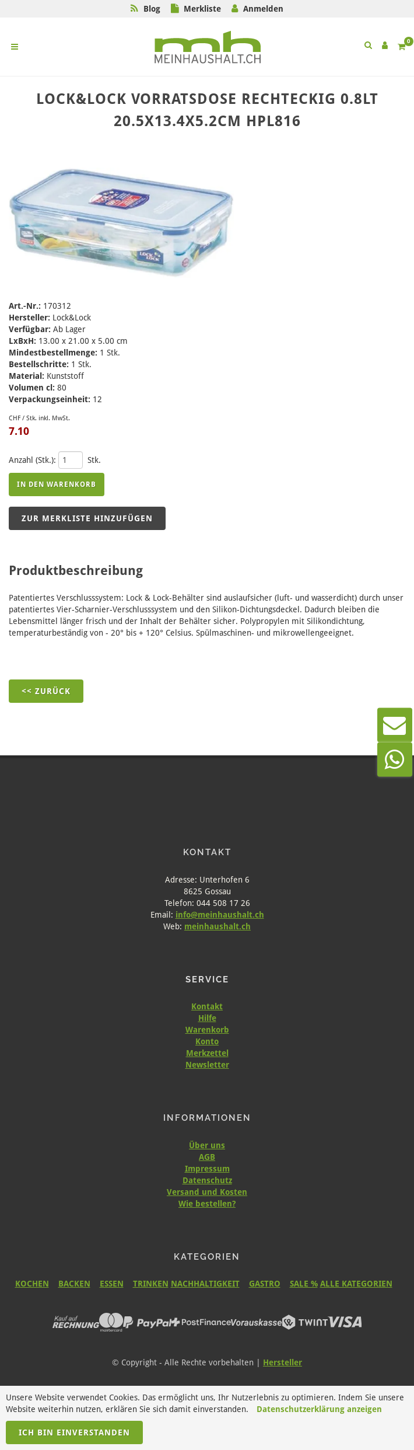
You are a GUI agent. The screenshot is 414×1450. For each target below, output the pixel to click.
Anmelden (263, 8)
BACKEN (74, 1283)
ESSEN (112, 1283)
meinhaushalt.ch (217, 926)
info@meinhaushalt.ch (220, 914)
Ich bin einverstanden (74, 1432)
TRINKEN (151, 1283)
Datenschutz (207, 1180)
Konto (207, 1041)
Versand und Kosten (207, 1192)
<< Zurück (46, 691)
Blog (151, 8)
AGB (207, 1157)
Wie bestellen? (207, 1203)
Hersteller (282, 1362)
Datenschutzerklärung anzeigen (319, 1409)
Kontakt (207, 1006)
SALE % (304, 1283)
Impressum (207, 1168)
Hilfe (207, 1018)
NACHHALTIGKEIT (205, 1283)
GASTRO (264, 1283)
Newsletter (207, 1064)
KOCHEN (32, 1283)
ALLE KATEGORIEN (356, 1283)
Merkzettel (207, 1053)
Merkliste (202, 8)
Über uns (207, 1145)
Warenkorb (207, 1029)
